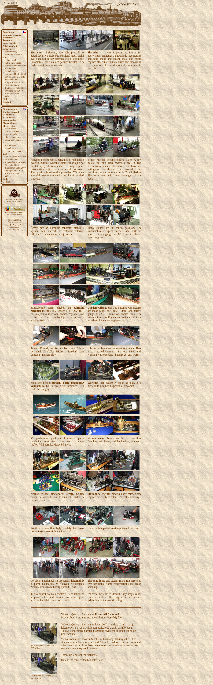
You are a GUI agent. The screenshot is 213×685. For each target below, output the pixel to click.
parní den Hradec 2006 (15, 74)
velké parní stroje (13, 62)
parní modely (11, 51)
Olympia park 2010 (14, 90)
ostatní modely (12, 60)
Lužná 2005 (10, 68)
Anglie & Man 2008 (14, 82)
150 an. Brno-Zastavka (15, 156)
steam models (11, 128)
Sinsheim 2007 (12, 79)
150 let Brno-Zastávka (15, 76)
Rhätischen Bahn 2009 (15, 88)
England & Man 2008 (15, 162)
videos (8, 176)
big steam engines (13, 137)
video (7, 96)
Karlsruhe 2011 (12, 93)
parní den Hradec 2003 (15, 65)
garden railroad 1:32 (14, 131)
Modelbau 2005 (12, 71)
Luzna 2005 (10, 145)
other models (11, 134)
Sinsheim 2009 (12, 85)
